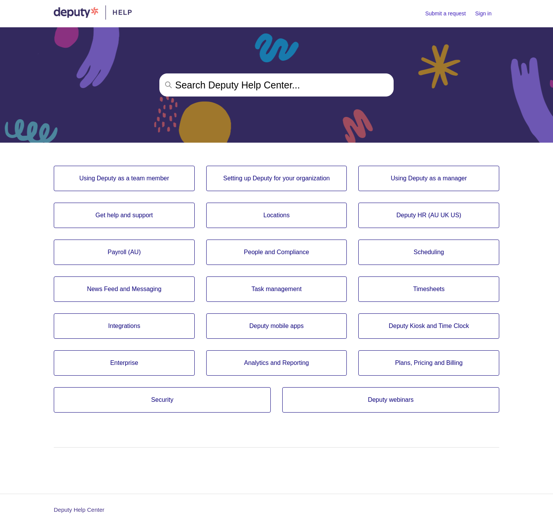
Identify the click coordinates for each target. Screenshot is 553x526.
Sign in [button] (483, 13)
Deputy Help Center (79, 509)
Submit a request (445, 13)
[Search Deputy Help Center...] (276, 85)
